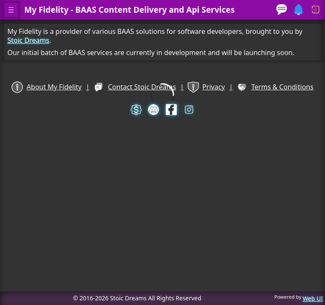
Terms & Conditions (271, 87)
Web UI (313, 298)
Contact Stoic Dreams (135, 87)
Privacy (205, 87)
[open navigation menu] (11, 10)
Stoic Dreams (31, 39)
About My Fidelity (50, 87)
